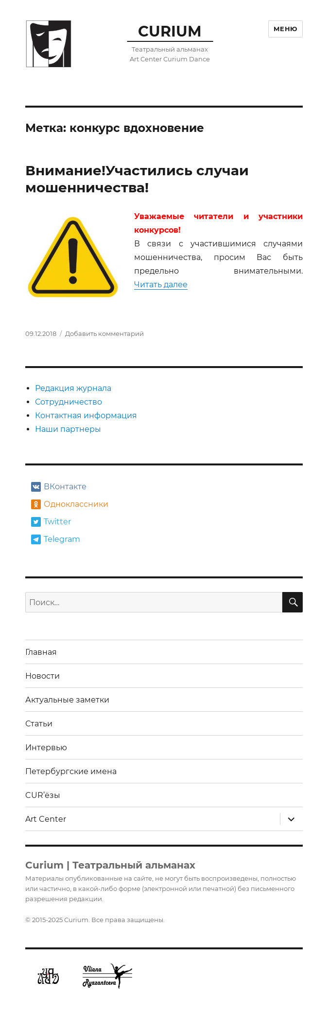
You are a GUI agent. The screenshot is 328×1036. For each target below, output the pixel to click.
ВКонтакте (58, 487)
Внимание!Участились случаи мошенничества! (137, 179)
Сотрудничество (68, 402)
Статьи (38, 723)
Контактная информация (86, 415)
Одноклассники (68, 504)
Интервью (46, 747)
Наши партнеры (68, 429)
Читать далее (161, 284)
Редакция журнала (73, 388)
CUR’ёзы (42, 795)
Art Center (45, 819)
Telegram (55, 539)
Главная (41, 652)
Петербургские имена (71, 771)
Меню (285, 29)
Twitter (51, 522)
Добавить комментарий (104, 333)
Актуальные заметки (67, 699)
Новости (42, 676)
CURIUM (170, 31)
